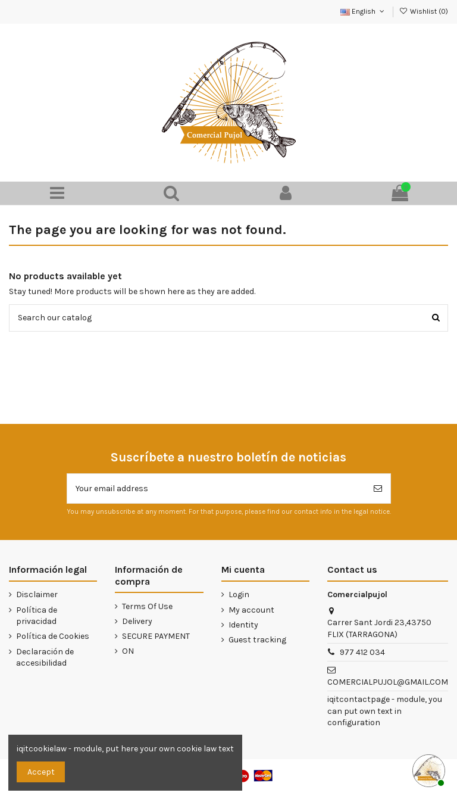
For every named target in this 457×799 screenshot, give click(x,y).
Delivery (137, 621)
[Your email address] (216, 488)
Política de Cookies (52, 636)
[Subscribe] (377, 488)
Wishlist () (423, 11)
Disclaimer (37, 594)
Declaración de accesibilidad (45, 658)
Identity (243, 625)
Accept (41, 772)
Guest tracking (257, 640)
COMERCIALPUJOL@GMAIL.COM (387, 682)
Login (238, 594)
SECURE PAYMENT (156, 636)
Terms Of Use (147, 606)
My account (251, 610)
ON (128, 651)
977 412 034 (362, 652)
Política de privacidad (36, 616)
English (363, 11)
